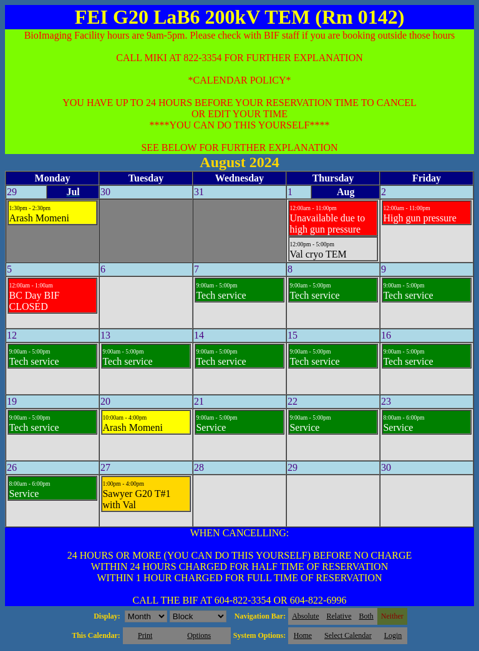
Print (145, 635)
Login (393, 635)
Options (199, 635)
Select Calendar (348, 635)
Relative (339, 616)
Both (366, 616)
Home (303, 635)
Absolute (305, 616)
